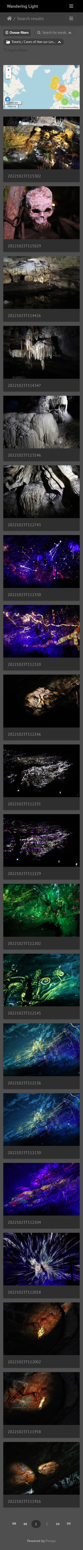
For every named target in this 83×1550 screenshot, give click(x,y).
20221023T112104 (24, 1222)
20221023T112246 (24, 734)
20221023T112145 (24, 1013)
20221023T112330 (24, 594)
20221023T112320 (24, 664)
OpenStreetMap (70, 107)
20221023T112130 (24, 1152)
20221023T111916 (24, 1501)
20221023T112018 (24, 1292)
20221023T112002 (24, 1362)
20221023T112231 (24, 804)
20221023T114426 (24, 315)
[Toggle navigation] (71, 6)
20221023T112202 (24, 943)
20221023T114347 (24, 385)
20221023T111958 (24, 1431)
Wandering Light (22, 6)
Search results (30, 18)
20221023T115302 (24, 176)
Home (9, 18)
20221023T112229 (24, 873)
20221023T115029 (24, 246)
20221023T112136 (24, 1083)
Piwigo (50, 1541)
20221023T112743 (24, 524)
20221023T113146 (24, 455)
